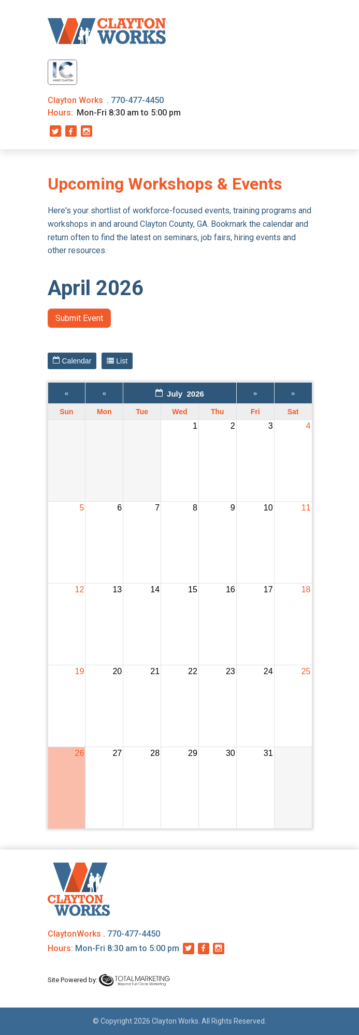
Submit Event (79, 318)
